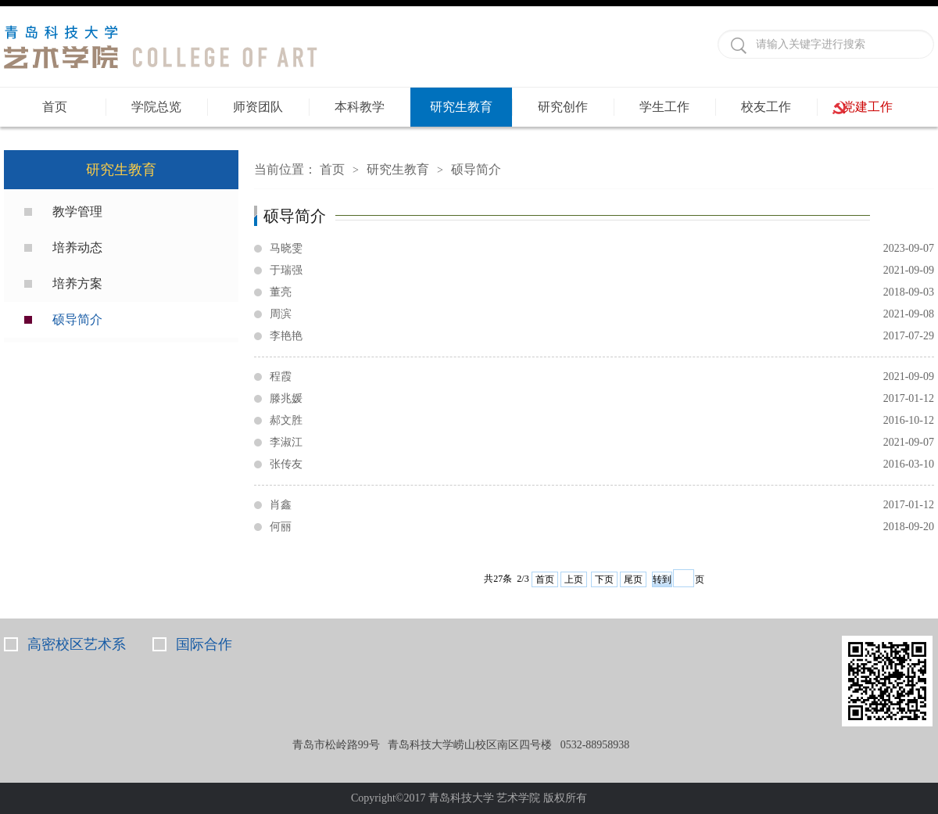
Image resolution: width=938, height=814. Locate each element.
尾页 (633, 579)
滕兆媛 (602, 399)
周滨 (602, 314)
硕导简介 (77, 319)
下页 (604, 579)
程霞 (602, 377)
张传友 (602, 464)
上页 (573, 579)
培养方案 (77, 283)
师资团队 (258, 106)
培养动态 (77, 247)
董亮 (602, 292)
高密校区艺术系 (76, 644)
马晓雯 (602, 249)
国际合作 (204, 644)
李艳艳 (602, 336)
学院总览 (156, 106)
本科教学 (360, 106)
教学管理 (77, 211)
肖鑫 (602, 505)
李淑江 (602, 443)
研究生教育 (461, 106)
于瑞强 (602, 270)
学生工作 (664, 106)
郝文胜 (602, 421)
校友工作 (766, 106)
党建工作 (868, 106)
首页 (54, 106)
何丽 (602, 527)
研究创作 (563, 106)
